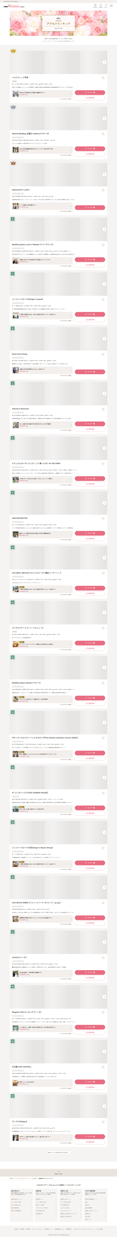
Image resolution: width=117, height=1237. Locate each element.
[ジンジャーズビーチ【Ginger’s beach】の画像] (58, 284)
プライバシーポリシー (37, 1229)
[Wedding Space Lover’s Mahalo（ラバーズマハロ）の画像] (58, 229)
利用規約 (22, 1229)
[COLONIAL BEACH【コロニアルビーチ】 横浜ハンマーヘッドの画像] (58, 557)
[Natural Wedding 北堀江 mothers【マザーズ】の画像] (58, 118)
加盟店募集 (68, 1229)
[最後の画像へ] (104, 62)
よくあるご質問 (99, 1229)
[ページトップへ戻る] (58, 1173)
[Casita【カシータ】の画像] (58, 942)
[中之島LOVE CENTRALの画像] (58, 1051)
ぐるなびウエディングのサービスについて (83, 1229)
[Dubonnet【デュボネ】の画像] (58, 174)
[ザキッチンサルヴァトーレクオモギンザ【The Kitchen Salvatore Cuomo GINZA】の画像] (58, 722)
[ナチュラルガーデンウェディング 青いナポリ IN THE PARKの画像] (58, 448)
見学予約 (90, 98)
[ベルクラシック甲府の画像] (58, 62)
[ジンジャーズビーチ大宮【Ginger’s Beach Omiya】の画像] (58, 832)
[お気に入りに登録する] (103, 78)
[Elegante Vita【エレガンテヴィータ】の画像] (58, 997)
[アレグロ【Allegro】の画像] (58, 1106)
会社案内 (16, 1229)
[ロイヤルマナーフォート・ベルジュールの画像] (58, 612)
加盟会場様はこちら (59, 1229)
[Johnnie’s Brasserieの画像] (58, 393)
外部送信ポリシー (48, 1229)
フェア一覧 (90, 93)
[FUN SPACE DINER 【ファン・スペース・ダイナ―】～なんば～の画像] (58, 887)
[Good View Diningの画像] (58, 339)
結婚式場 (34, 1178)
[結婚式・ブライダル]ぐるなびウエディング (20, 1178)
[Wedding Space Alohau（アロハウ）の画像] (58, 667)
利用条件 (28, 1229)
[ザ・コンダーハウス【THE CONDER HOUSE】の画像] (58, 777)
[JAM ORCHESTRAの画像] (58, 503)
